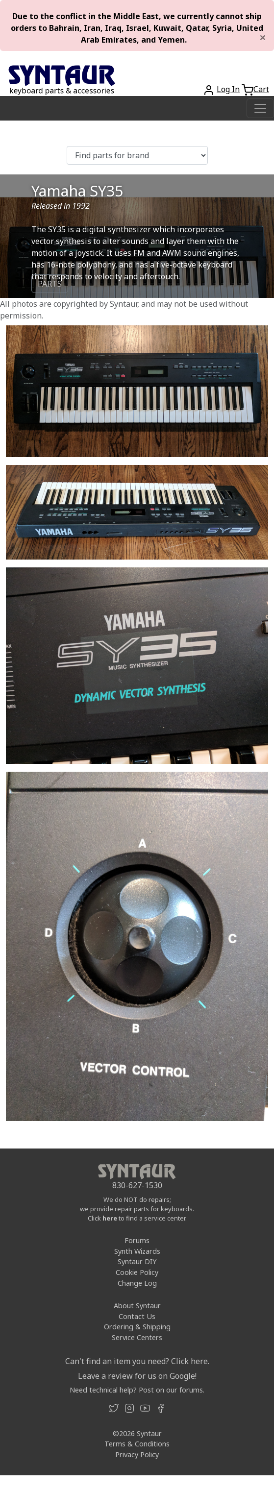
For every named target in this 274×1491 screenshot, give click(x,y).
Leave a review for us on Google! (137, 1375)
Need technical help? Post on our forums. (137, 1389)
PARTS (50, 283)
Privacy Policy (137, 1454)
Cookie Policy (137, 1272)
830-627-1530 (137, 1185)
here (109, 1218)
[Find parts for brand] (137, 155)
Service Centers (137, 1337)
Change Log (137, 1283)
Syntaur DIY (137, 1261)
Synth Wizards (137, 1251)
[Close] (262, 37)
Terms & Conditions (137, 1443)
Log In (228, 89)
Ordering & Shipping (137, 1326)
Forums (137, 1240)
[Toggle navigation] (260, 108)
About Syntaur (137, 1305)
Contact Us (137, 1316)
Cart (261, 89)
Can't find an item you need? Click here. (137, 1361)
